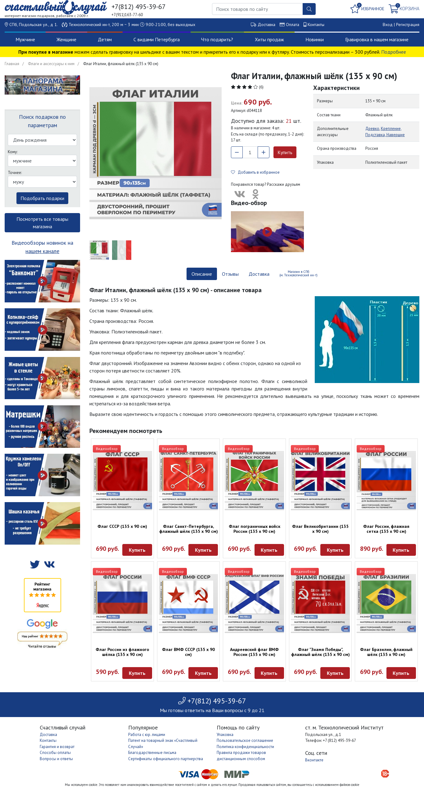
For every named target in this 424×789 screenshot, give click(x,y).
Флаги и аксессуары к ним (51, 63)
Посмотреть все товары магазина (42, 223)
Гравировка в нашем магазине (376, 39)
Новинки (314, 39)
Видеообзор (107, 448)
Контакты (316, 24)
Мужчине (25, 39)
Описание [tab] (202, 274)
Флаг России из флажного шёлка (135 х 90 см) (122, 652)
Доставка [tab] (259, 274)
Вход (388, 24)
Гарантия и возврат (57, 746)
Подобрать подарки (42, 198)
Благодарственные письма (152, 752)
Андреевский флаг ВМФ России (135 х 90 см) (254, 652)
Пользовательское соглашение (245, 740)
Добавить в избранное (255, 172)
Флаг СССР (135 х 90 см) (122, 526)
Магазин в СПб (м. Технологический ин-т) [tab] (298, 273)
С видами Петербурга (156, 39)
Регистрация (407, 24)
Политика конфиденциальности (245, 746)
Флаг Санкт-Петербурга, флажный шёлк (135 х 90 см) (188, 529)
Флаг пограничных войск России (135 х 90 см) (254, 529)
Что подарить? (217, 39)
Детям (105, 39)
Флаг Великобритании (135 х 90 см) (320, 529)
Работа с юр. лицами (146, 734)
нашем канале (42, 251)
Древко (372, 128)
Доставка (266, 24)
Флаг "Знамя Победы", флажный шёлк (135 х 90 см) (320, 652)
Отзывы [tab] (230, 274)
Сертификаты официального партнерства (165, 758)
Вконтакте (314, 760)
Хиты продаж (269, 39)
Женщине (66, 39)
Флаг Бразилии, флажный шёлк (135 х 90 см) (386, 652)
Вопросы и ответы (56, 758)
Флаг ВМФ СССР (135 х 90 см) (188, 652)
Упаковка (225, 734)
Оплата (292, 24)
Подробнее (393, 52)
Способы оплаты (55, 752)
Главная (12, 63)
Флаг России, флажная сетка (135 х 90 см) (386, 529)
